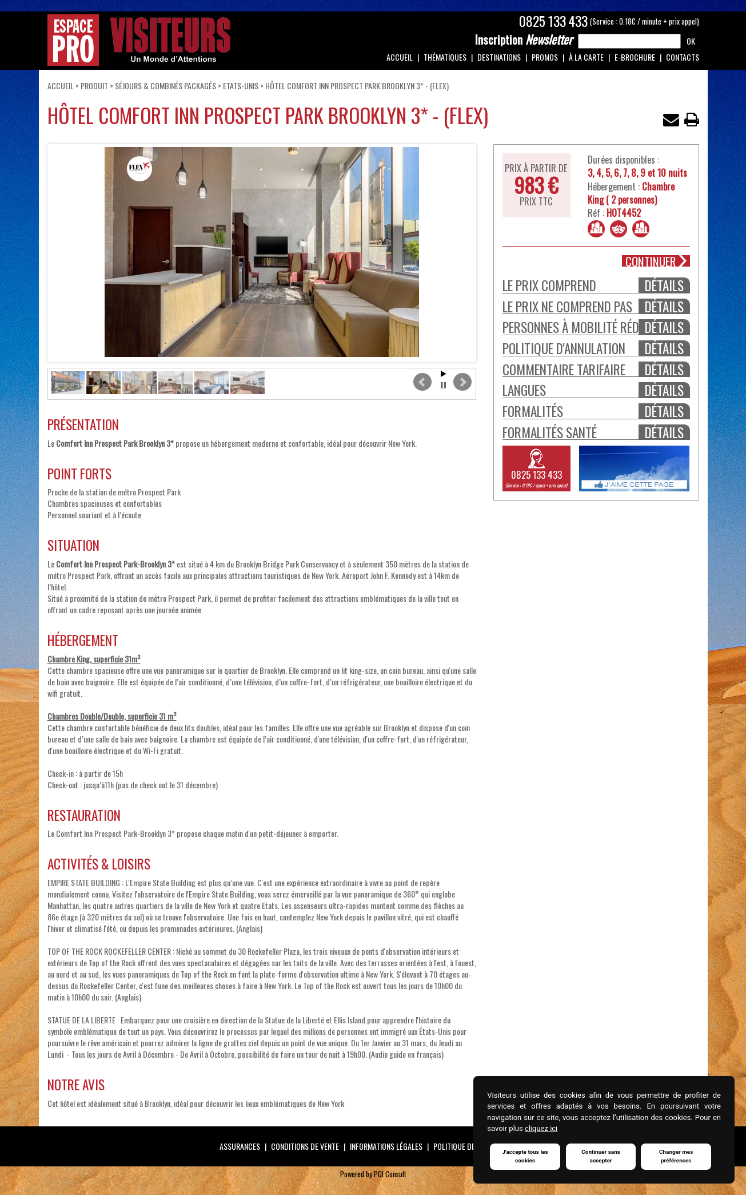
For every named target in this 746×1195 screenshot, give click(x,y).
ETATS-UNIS (240, 86)
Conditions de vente (305, 1146)
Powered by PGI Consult (373, 1174)
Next (462, 382)
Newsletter (523, 39)
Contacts (682, 57)
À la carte (586, 57)
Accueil (399, 57)
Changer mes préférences (676, 1156)
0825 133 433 (553, 21)
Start (443, 374)
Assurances (240, 1146)
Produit (94, 86)
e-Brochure (635, 57)
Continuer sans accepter (600, 1156)
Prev (422, 382)
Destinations (499, 57)
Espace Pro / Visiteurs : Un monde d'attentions (139, 40)
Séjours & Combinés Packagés (166, 86)
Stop (443, 385)
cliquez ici (541, 1129)
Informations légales (386, 1146)
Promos (545, 57)
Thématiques (445, 57)
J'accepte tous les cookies (525, 1156)
